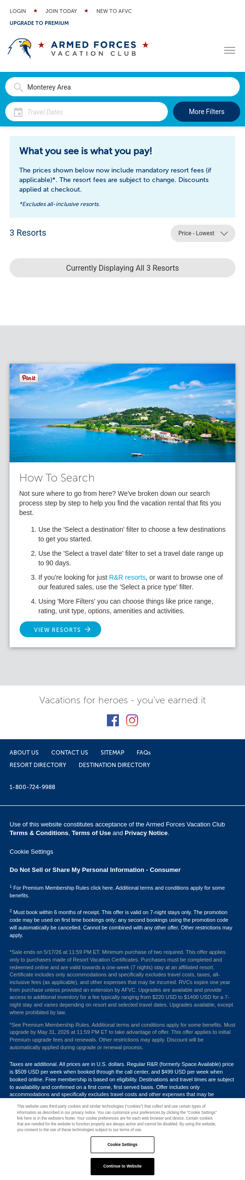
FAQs (144, 752)
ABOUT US (24, 752)
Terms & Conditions (39, 832)
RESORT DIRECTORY (38, 765)
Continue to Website (123, 1166)
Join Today (61, 11)
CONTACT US (69, 752)
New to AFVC (114, 11)
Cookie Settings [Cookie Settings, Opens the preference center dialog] (122, 1145)
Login (18, 11)
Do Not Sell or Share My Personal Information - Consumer (95, 869)
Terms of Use (91, 832)
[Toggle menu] (229, 50)
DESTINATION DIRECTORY (114, 765)
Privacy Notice (146, 832)
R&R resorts (127, 577)
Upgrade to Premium (39, 23)
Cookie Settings (31, 851)
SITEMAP (112, 752)
